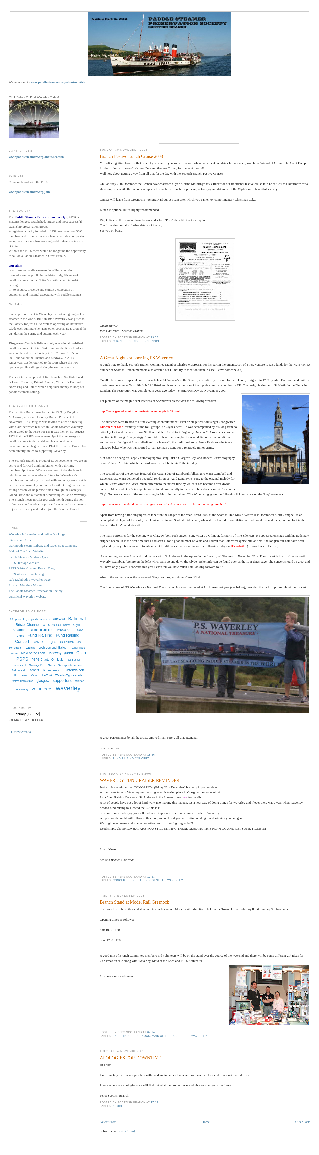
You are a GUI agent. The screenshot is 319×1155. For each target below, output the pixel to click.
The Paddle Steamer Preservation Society (35, 591)
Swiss (51, 665)
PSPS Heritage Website (24, 563)
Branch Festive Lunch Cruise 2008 (131, 156)
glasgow (42, 681)
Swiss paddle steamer (70, 665)
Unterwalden (74, 670)
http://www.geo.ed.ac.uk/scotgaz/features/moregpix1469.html (140, 411)
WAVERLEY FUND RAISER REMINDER (140, 780)
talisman (79, 681)
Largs (30, 647)
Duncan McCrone (111, 427)
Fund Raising (139, 880)
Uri (15, 675)
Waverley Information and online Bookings (37, 534)
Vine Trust (46, 675)
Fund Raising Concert (131, 758)
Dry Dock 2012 (64, 630)
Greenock (152, 341)
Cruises (135, 341)
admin (117, 1106)
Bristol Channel (28, 625)
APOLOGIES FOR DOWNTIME (130, 1057)
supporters (62, 680)
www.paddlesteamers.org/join (29, 192)
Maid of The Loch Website (26, 551)
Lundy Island (79, 647)
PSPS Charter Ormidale (47, 659)
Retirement (20, 665)
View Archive (23, 732)
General (159, 880)
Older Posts (302, 1122)
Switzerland (18, 670)
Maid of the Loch (166, 1036)
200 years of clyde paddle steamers (30, 619)
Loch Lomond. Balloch (53, 647)
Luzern (14, 653)
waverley (175, 880)
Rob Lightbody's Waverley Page (30, 579)
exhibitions (122, 1036)
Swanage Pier (37, 665)
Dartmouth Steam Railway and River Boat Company (43, 545)
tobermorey (22, 689)
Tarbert (33, 670)
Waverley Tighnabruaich (68, 675)
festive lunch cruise (22, 681)
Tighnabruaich (51, 670)
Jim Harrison (67, 642)
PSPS (185, 1036)
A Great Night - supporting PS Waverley (136, 357)
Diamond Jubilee (41, 630)
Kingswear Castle (20, 540)
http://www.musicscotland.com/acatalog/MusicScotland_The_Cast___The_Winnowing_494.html (163, 504)
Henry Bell (38, 642)
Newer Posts (108, 1122)
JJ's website (237, 546)
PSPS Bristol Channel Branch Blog (31, 568)
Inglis (51, 641)
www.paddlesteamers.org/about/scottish (57, 82)
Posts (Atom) (126, 1131)
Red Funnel (73, 659)
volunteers (42, 688)
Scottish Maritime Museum (26, 585)
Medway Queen (60, 653)
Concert (120, 880)
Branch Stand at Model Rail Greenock (134, 902)
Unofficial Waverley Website (27, 596)
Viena (34, 675)
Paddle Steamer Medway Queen (29, 557)
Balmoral (77, 618)
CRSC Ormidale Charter (56, 625)
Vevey (24, 675)
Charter (120, 341)
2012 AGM (59, 619)
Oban (81, 653)
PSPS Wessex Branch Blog (26, 574)
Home (206, 1122)
